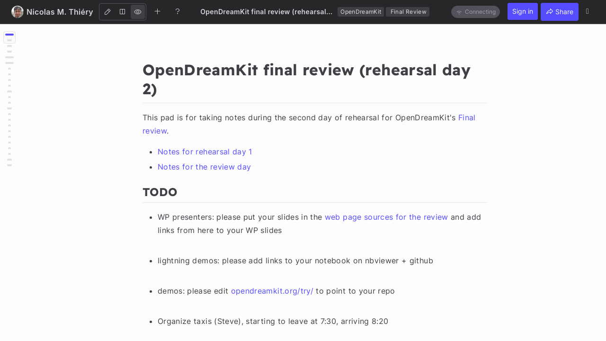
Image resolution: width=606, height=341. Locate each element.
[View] (138, 12)
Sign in (522, 11)
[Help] (177, 11)
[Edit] (107, 12)
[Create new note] (157, 11)
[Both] (123, 12)
